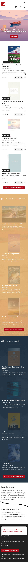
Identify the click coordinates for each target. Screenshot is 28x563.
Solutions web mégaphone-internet (16, 558)
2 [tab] (14, 40)
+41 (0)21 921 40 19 (7, 535)
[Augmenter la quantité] (21, 77)
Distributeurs (5, 545)
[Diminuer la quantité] (15, 77)
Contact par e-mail (7, 536)
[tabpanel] (14, 25)
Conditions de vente (5, 554)
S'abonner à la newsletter (10, 550)
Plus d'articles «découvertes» (14, 329)
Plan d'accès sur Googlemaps (10, 543)
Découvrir (14, 36)
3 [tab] (16, 40)
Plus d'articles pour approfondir (14, 476)
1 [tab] (12, 40)
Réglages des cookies (6, 556)
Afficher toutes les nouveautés (14, 187)
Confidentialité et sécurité (17, 554)
